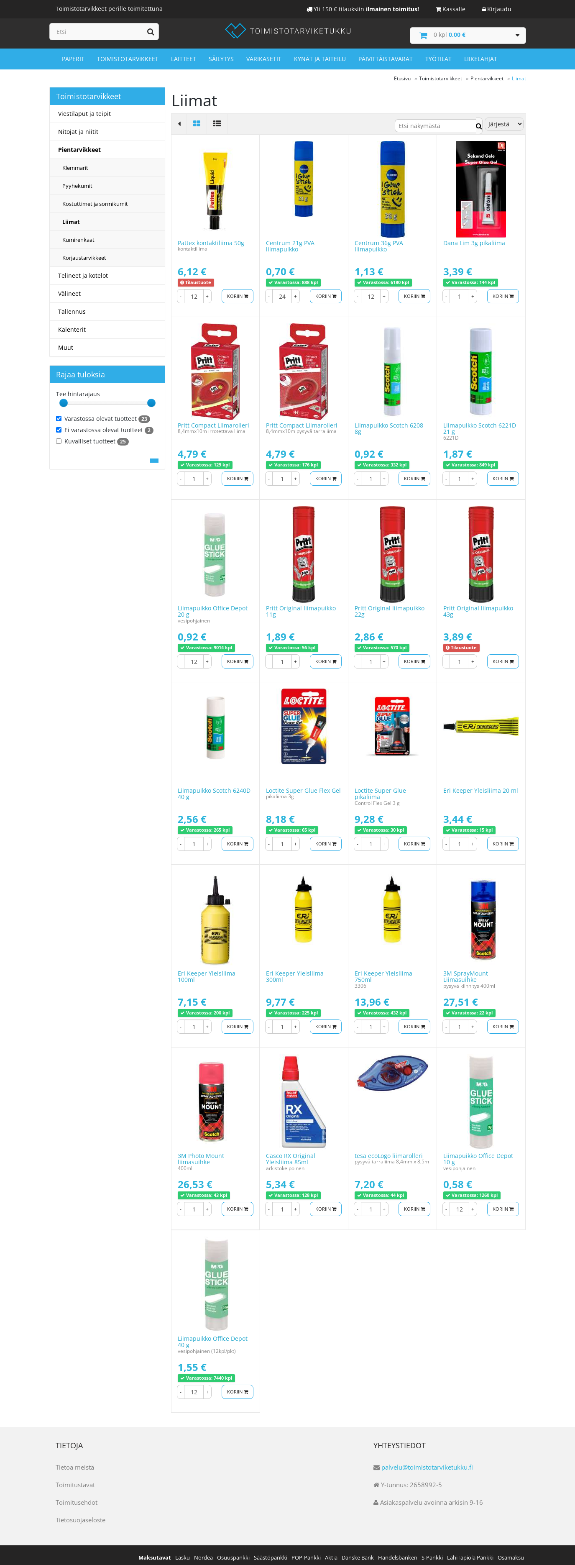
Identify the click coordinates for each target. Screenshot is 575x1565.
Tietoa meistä (75, 1462)
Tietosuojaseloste (80, 1515)
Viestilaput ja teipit (84, 109)
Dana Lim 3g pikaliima (474, 238)
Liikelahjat (480, 55)
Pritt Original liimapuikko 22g (389, 606)
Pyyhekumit (77, 181)
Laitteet (183, 55)
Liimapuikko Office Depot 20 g (213, 606)
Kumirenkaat (78, 235)
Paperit (73, 55)
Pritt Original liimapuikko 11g (301, 606)
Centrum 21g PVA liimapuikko (290, 241)
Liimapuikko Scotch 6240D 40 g (214, 789)
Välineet (69, 289)
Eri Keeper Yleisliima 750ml (383, 972)
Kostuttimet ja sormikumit (95, 199)
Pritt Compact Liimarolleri (213, 421)
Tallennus (72, 307)
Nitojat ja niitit (78, 127)
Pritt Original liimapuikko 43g (478, 606)
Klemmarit (75, 163)
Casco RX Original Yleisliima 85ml (290, 1154)
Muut (65, 343)
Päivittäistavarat (385, 55)
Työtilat (438, 55)
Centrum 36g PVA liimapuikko (379, 241)
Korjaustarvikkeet (84, 253)
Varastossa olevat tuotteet (103, 414)
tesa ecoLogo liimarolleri (389, 1151)
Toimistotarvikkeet (127, 55)
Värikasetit (263, 55)
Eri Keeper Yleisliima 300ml (295, 972)
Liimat (71, 217)
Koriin (235, 291)
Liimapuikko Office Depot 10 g (478, 1154)
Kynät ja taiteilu (320, 55)
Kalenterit (72, 325)
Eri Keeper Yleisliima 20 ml (480, 786)
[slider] (63, 398)
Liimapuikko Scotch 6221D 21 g (479, 424)
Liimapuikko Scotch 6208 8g (389, 424)
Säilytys (221, 55)
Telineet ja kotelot (83, 271)
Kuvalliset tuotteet (92, 437)
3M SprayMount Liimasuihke (465, 972)
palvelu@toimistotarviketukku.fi (427, 1462)
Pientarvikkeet (79, 145)
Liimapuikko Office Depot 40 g (213, 1337)
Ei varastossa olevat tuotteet (104, 426)
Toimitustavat (75, 1480)
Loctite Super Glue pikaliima (380, 789)
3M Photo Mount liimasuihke (201, 1154)
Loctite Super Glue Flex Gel (303, 786)
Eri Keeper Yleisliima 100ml (206, 972)
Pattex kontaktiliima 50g (211, 238)
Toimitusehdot (76, 1497)
